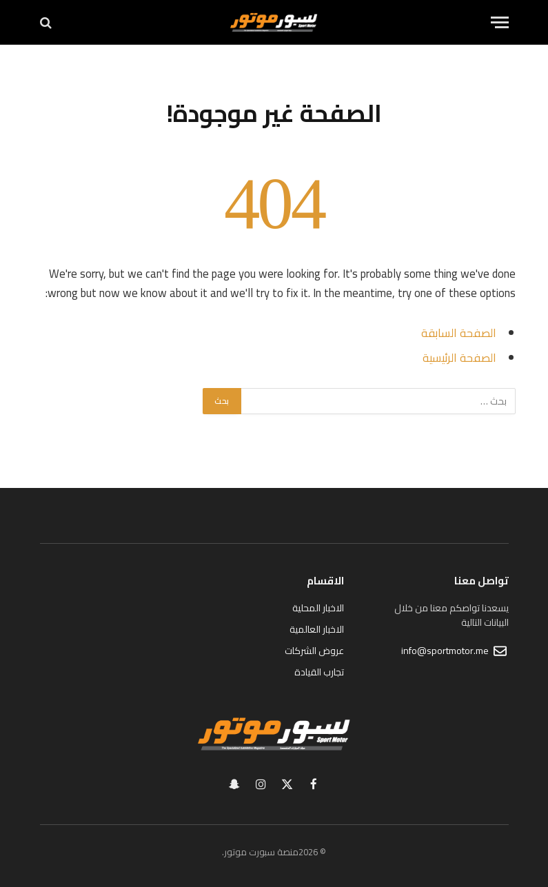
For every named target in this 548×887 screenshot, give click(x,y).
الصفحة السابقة (458, 332)
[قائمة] (500, 22)
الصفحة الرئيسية (459, 357)
